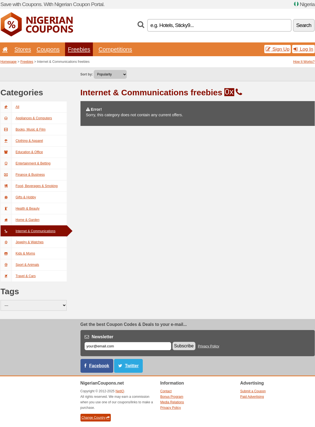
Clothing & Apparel (22, 140)
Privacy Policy (208, 346)
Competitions (115, 49)
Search (303, 25)
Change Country (96, 418)
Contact (166, 391)
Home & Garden (20, 219)
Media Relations (172, 402)
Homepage (9, 62)
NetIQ (119, 391)
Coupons (48, 49)
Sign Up (278, 49)
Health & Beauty (20, 208)
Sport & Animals (20, 264)
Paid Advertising (252, 397)
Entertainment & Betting (26, 163)
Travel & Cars (18, 276)
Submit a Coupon (253, 391)
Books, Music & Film (23, 129)
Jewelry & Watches (22, 242)
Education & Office (22, 152)
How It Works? (304, 62)
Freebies (79, 49)
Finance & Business (23, 174)
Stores (22, 49)
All (10, 106)
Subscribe (184, 346)
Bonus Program (171, 397)
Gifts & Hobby (18, 197)
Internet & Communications (28, 231)
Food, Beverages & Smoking (29, 185)
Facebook (99, 365)
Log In (303, 49)
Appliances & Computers (26, 118)
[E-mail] (128, 346)
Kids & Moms (18, 253)
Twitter (132, 365)
